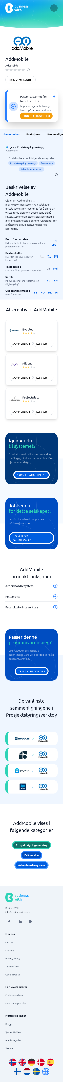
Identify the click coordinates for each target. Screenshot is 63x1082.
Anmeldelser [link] (11, 134)
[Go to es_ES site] (50, 1062)
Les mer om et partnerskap (22, 538)
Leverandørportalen (15, 1003)
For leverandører (14, 995)
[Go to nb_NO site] (12, 1062)
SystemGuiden (13, 1032)
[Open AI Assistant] (30, 921)
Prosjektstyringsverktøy (30, 147)
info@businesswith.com (17, 912)
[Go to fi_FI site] (17, 1071)
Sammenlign (21, 343)
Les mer (41, 343)
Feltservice (47, 163)
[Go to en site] (45, 1071)
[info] (28, 70)
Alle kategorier (13, 1040)
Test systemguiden (31, 671)
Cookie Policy (12, 974)
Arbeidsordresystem (31, 169)
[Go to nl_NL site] (27, 1071)
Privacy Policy (12, 958)
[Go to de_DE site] (31, 1062)
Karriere (9, 950)
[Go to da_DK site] (41, 1062)
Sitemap (9, 1048)
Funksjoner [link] (33, 134)
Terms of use (12, 966)
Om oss (9, 942)
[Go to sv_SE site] (36, 1071)
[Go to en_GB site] (22, 1062)
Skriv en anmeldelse (20, 79)
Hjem (11, 147)
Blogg (8, 1024)
